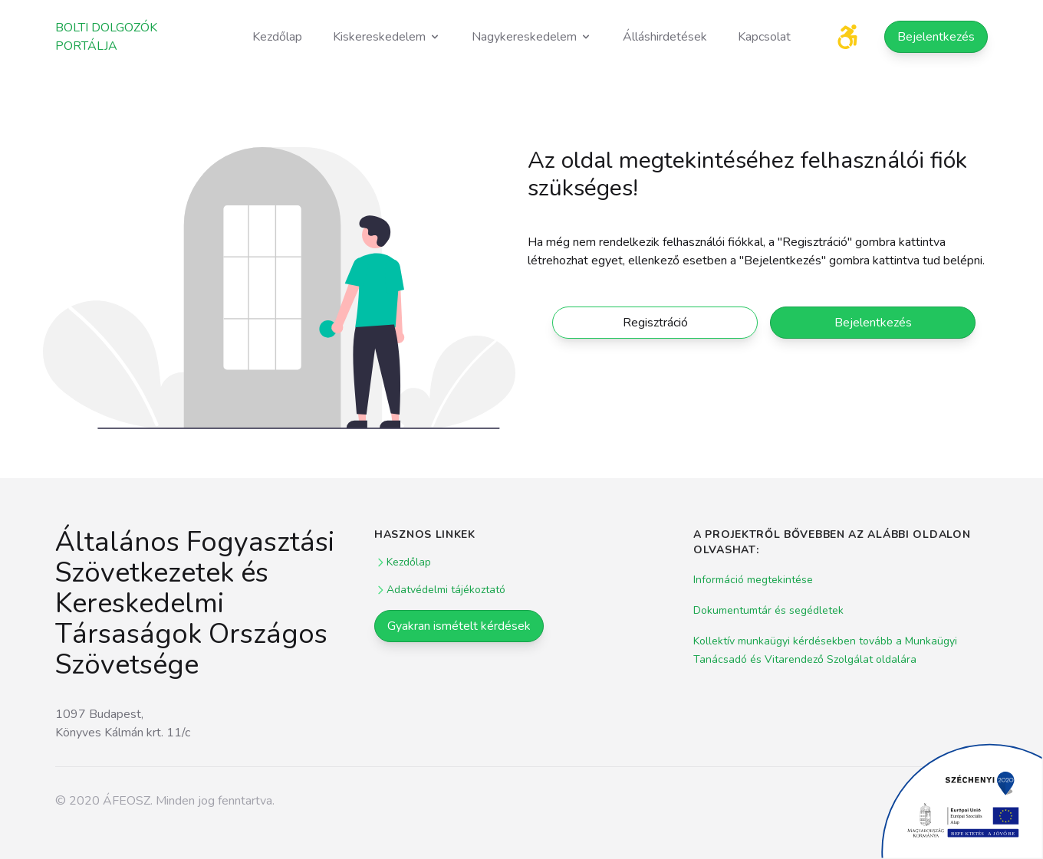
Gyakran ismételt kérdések (459, 626)
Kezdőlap (277, 36)
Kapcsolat (764, 36)
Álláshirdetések (665, 36)
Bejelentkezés (936, 36)
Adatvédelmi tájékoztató (439, 589)
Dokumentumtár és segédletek (768, 610)
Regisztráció (655, 322)
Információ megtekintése (753, 579)
